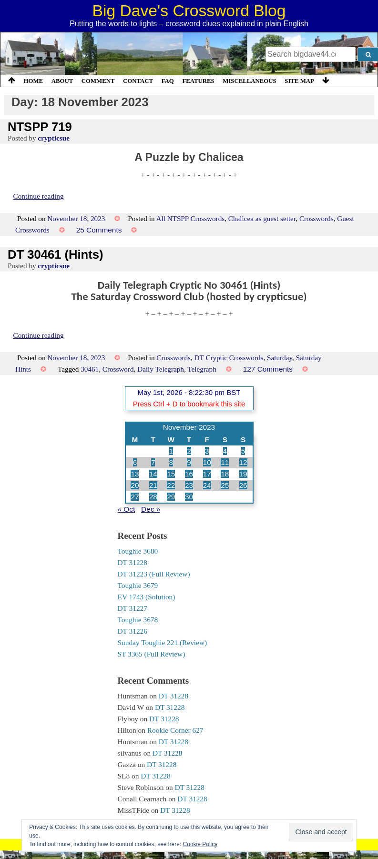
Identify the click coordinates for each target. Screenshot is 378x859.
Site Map (299, 81)
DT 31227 (132, 608)
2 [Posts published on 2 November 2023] (189, 451)
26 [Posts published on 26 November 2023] (243, 485)
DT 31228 (132, 562)
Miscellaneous (249, 81)
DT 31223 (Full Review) (154, 574)
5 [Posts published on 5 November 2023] (243, 451)
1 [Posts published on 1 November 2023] (171, 451)
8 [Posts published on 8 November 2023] (171, 462)
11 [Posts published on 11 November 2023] (225, 462)
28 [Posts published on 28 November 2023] (153, 497)
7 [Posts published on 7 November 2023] (153, 462)
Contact (138, 81)
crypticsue (54, 138)
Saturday (279, 358)
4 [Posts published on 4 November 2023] (225, 451)
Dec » (150, 509)
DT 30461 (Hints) (55, 254)
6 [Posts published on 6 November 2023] (135, 462)
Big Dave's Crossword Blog (189, 11)
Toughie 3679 (138, 585)
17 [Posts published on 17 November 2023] (207, 474)
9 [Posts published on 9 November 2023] (189, 462)
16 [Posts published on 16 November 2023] (189, 474)
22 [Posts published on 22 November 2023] (171, 485)
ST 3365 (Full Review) (151, 654)
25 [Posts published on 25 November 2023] (225, 485)
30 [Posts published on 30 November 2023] (189, 497)
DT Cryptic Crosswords (229, 358)
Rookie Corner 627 (175, 730)
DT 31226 (132, 631)
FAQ (168, 81)
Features (198, 81)
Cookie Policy (200, 844)
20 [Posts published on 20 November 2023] (135, 485)
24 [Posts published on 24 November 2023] (207, 485)
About (62, 81)
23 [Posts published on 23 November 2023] (189, 485)
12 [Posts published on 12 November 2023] (243, 462)
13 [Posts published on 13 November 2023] (135, 474)
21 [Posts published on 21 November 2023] (153, 485)
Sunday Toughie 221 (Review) (162, 642)
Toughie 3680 (138, 551)
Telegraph (201, 369)
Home (33, 81)
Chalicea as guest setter (262, 218)
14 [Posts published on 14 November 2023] (153, 474)
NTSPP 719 (40, 126)
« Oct (126, 509)
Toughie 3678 (138, 620)
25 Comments (99, 230)
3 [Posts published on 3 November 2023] (207, 451)
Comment (98, 81)
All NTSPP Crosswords (190, 218)
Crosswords (316, 218)
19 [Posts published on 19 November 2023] (243, 474)
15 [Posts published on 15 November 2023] (171, 474)
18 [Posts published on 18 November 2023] (225, 474)
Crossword (118, 369)
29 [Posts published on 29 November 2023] (171, 497)
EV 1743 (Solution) (146, 597)
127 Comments (268, 369)
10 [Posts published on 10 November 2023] (207, 462)
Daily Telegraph (160, 369)
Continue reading (38, 196)
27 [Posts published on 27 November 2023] (135, 497)
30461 (90, 369)
